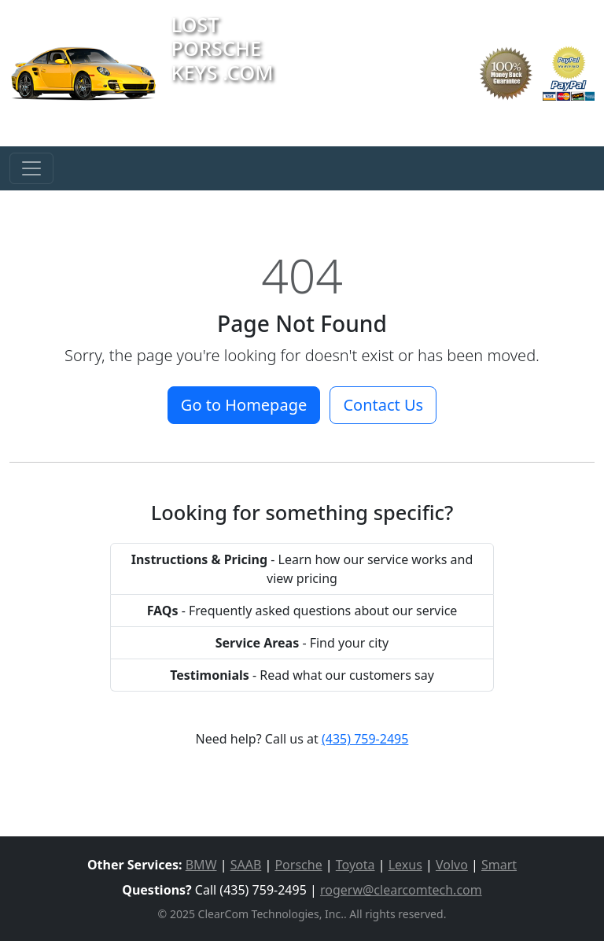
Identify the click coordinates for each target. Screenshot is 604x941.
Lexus (405, 864)
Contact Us (383, 404)
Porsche (298, 864)
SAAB (246, 864)
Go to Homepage (244, 404)
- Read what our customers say (302, 675)
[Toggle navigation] (31, 168)
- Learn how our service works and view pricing (302, 569)
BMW (201, 864)
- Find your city (302, 642)
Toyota (355, 864)
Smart (499, 864)
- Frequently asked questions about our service (302, 610)
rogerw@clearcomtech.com (401, 890)
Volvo (452, 864)
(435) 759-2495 (365, 738)
